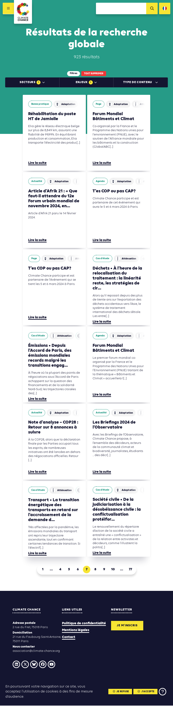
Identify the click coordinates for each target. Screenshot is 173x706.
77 (130, 570)
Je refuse (120, 691)
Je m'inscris (127, 626)
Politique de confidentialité (84, 624)
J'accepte (146, 691)
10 (113, 570)
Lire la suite (37, 163)
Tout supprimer (93, 73)
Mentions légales (75, 630)
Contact (68, 637)
